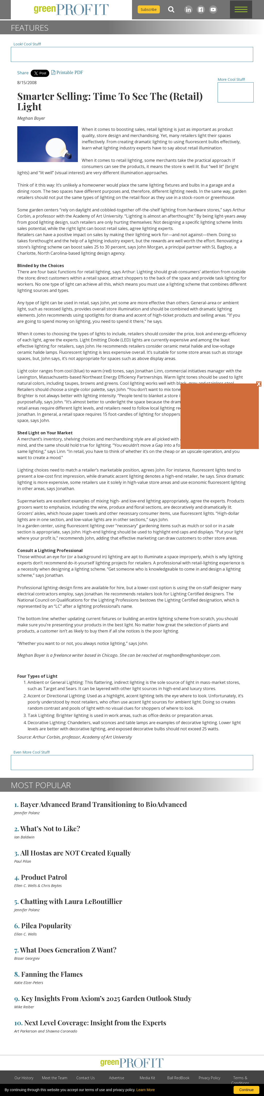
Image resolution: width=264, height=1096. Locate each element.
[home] (71, 9)
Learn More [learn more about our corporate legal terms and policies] (145, 1090)
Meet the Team (54, 1077)
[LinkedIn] (188, 9)
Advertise (116, 1077)
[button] (241, 9)
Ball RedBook (178, 1077)
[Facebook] (201, 9)
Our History (23, 1077)
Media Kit (147, 1077)
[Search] (171, 9)
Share (23, 73)
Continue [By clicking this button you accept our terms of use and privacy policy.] (246, 1090)
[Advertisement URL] (132, 54)
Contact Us (85, 1077)
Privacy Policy (209, 1077)
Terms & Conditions (240, 1080)
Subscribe (149, 9)
